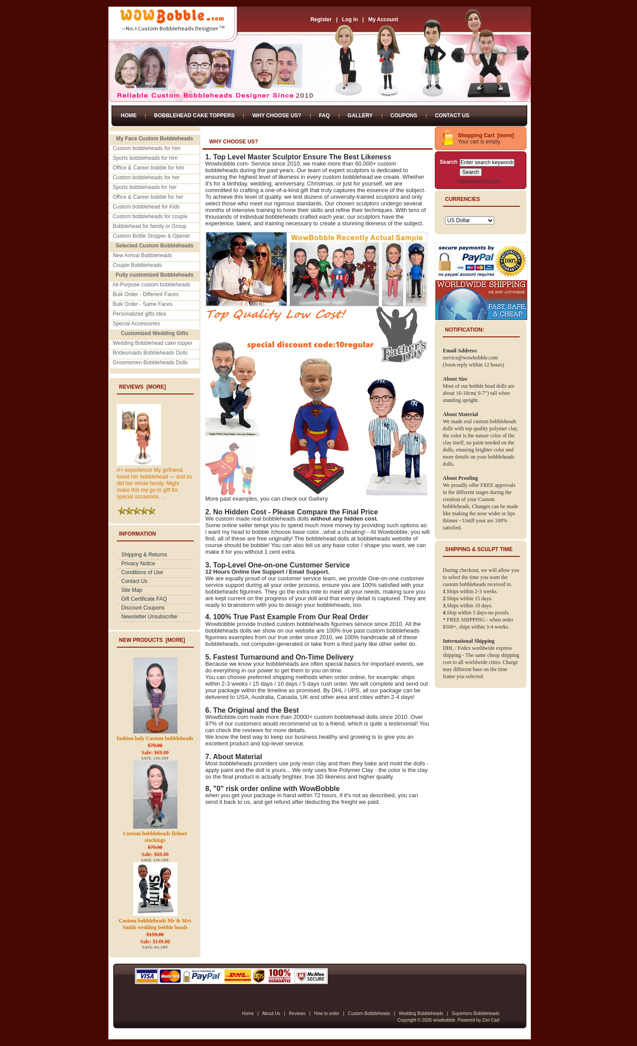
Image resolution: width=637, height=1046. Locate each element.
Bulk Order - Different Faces (146, 294)
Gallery (360, 115)
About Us (271, 1013)
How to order (326, 1013)
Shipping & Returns (144, 555)
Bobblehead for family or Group (150, 226)
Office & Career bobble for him (148, 168)
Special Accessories (136, 323)
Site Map (131, 590)
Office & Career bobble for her (148, 197)
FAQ (324, 115)
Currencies (462, 199)
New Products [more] (152, 640)
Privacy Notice (138, 563)
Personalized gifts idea (139, 314)
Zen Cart (490, 1020)
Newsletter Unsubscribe (149, 617)
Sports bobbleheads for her (145, 187)
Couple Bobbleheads (137, 265)
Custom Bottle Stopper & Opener (151, 236)
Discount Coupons (143, 608)
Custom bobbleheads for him (146, 148)
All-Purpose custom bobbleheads (151, 285)
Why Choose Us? (276, 115)
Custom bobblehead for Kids (146, 207)
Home (129, 115)
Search (448, 162)
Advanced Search (478, 181)
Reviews (297, 1013)
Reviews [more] (142, 387)
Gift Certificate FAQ (144, 599)
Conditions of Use (142, 572)
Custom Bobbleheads (369, 1013)
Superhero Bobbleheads (475, 1013)
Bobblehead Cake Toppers (194, 115)
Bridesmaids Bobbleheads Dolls (150, 353)
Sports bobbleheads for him (145, 158)
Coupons (404, 115)
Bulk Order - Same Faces (143, 304)
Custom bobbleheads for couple (150, 216)
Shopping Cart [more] (486, 135)
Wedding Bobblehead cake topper (153, 343)
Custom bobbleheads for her (146, 177)
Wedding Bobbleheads (421, 1013)
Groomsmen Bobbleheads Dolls (150, 362)
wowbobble (444, 1020)
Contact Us (452, 115)
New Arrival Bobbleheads (142, 255)
